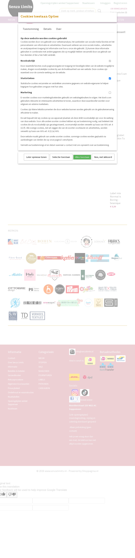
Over (58, 29)
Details (47, 29)
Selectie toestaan (61, 157)
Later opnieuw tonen (36, 157)
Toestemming (31, 29)
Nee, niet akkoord (103, 157)
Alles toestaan (82, 157)
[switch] (110, 61)
